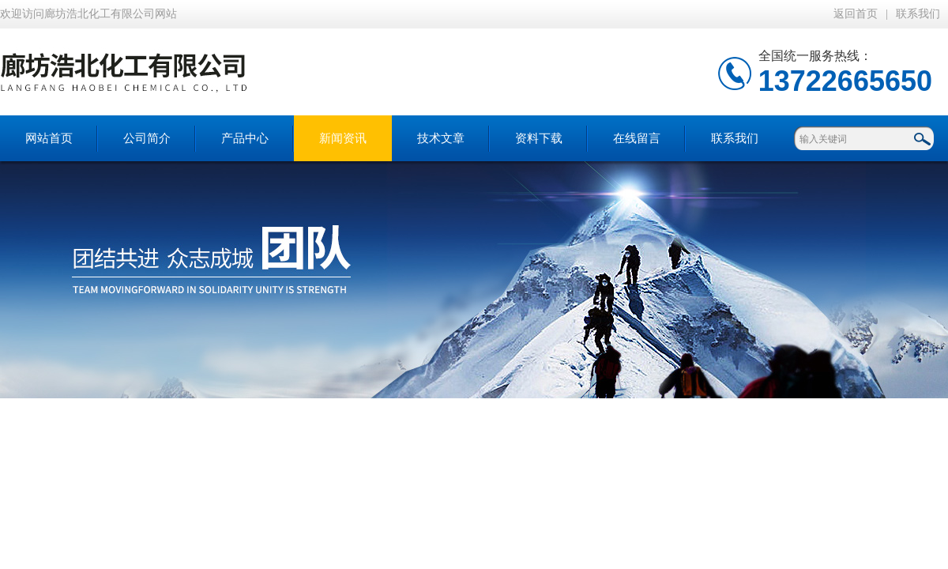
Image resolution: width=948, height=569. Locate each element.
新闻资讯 (343, 138)
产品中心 (245, 138)
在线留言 (636, 138)
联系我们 (918, 14)
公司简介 (147, 138)
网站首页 (49, 138)
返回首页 (855, 14)
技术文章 (441, 138)
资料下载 (538, 138)
